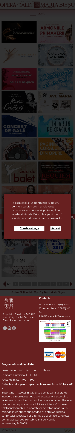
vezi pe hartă (21, 320)
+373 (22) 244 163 (62, 305)
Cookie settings (29, 228)
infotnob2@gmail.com (58, 316)
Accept (55, 228)
